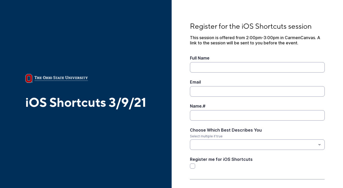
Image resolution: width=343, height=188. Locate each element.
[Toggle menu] (319, 144)
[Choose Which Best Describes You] (253, 144)
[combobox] (257, 144)
